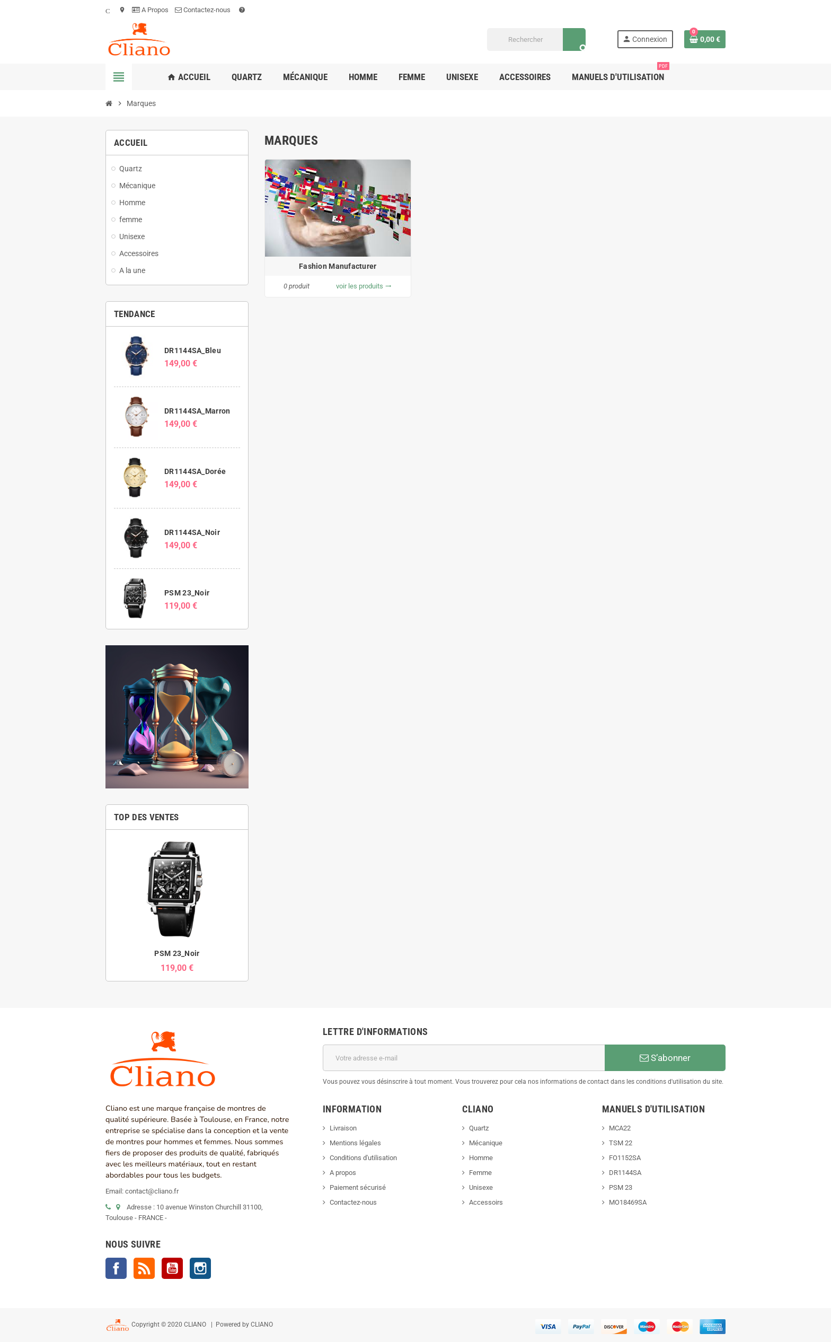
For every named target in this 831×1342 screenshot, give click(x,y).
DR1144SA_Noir (192, 532)
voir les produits (364, 286)
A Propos (150, 10)
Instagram (200, 1268)
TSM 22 (620, 1143)
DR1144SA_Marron (197, 411)
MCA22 (620, 1128)
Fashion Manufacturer (338, 266)
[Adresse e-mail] (464, 1058)
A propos (343, 1173)
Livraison (343, 1128)
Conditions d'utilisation (363, 1158)
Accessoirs (486, 1202)
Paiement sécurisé (358, 1187)
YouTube (172, 1268)
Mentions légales (355, 1143)
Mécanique (485, 1143)
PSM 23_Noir (186, 593)
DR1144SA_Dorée (195, 471)
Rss (144, 1268)
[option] (177, 905)
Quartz (479, 1128)
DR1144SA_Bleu (192, 350)
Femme (480, 1173)
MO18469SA (628, 1202)
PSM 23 (620, 1187)
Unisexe (481, 1187)
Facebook (116, 1268)
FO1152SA (625, 1158)
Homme (481, 1158)
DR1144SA (625, 1173)
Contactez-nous (203, 10)
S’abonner (665, 1057)
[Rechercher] (536, 39)
